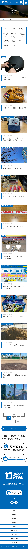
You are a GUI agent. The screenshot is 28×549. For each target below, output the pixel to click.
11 (13, 418)
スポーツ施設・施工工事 (22, 34)
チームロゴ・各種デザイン (6, 41)
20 (8, 422)
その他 (14, 45)
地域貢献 (6, 45)
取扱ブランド (22, 40)
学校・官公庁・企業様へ (14, 41)
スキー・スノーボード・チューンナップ (14, 35)
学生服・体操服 (22, 29)
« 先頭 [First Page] (13, 414)
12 (18, 418)
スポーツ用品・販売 (5, 34)
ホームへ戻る (14, 428)
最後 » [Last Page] (18, 422)
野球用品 (14, 28)
